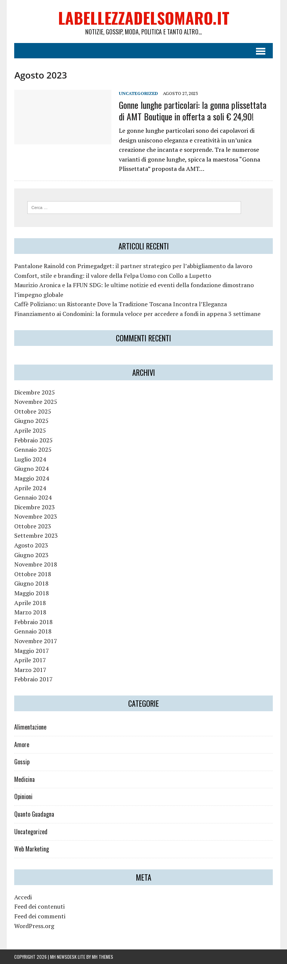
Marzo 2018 (30, 612)
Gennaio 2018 (33, 631)
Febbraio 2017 (33, 679)
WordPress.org (34, 926)
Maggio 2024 (31, 478)
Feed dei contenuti (39, 906)
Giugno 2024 (31, 468)
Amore (21, 744)
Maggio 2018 (31, 593)
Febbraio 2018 (33, 622)
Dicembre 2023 (34, 507)
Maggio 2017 (31, 651)
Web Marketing (31, 848)
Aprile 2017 (30, 660)
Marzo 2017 (30, 670)
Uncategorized (138, 93)
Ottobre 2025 (32, 411)
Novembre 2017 (35, 641)
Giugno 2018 (31, 583)
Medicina (24, 779)
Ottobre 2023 (32, 526)
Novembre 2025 (35, 401)
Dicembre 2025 (34, 392)
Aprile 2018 (30, 603)
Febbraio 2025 (33, 440)
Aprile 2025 (30, 430)
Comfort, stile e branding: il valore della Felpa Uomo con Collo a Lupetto (112, 275)
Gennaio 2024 (33, 497)
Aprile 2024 (30, 488)
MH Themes (102, 957)
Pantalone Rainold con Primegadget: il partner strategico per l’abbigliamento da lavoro (133, 266)
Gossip (22, 761)
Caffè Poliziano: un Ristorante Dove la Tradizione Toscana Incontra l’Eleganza (120, 304)
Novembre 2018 (35, 564)
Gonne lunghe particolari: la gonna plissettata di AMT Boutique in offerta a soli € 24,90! (192, 110)
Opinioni (23, 796)
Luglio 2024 (30, 459)
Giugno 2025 (31, 421)
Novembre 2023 (35, 516)
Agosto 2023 (31, 545)
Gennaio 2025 (33, 449)
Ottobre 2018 (32, 574)
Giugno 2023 (31, 555)
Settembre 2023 (36, 535)
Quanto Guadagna (34, 814)
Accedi (23, 897)
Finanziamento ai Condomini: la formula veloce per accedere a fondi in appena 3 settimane (137, 314)
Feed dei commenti (39, 916)
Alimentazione (30, 726)
